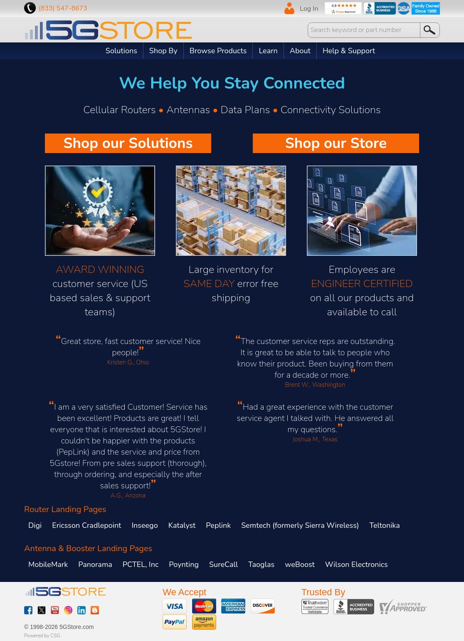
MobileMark (48, 564)
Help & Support (349, 51)
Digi (35, 525)
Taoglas (261, 564)
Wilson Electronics (356, 564)
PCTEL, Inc (140, 564)
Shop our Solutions (128, 143)
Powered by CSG (42, 635)
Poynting (184, 564)
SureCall (223, 564)
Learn (268, 51)
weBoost (300, 564)
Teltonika (385, 525)
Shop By (163, 51)
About (300, 51)
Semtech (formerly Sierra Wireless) (300, 525)
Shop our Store (336, 143)
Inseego (144, 525)
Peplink (218, 525)
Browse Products (218, 51)
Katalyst (182, 525)
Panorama (95, 564)
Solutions (121, 51)
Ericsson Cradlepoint (86, 525)
